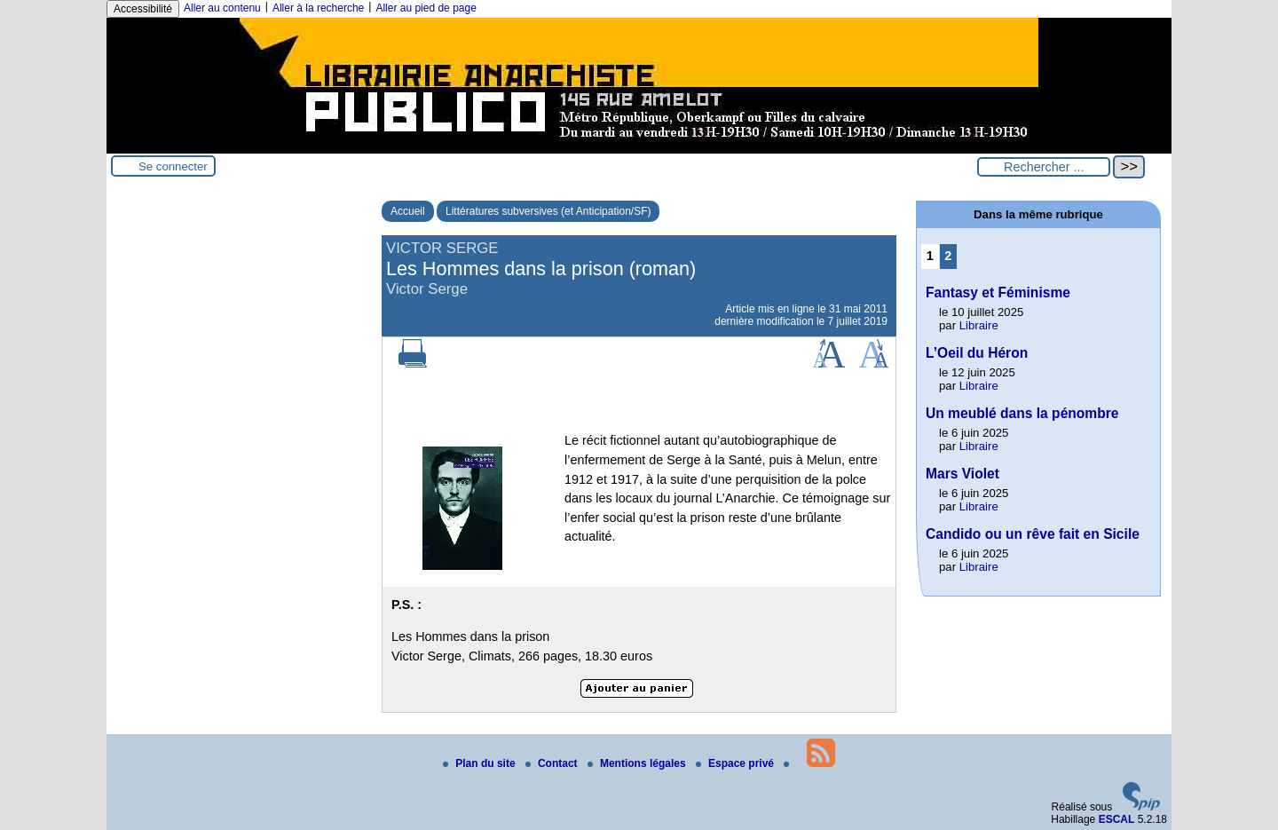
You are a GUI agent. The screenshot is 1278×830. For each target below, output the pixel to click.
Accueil (407, 211)
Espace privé (736, 763)
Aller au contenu (222, 8)
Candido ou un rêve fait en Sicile (1033, 533)
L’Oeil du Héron (977, 352)
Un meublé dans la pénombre (1022, 413)
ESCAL (1117, 819)
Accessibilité (143, 9)
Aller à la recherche (318, 8)
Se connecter (173, 166)
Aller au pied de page (425, 8)
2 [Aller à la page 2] (947, 256)
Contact (552, 763)
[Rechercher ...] (1043, 167)
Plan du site (480, 763)
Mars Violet (962, 473)
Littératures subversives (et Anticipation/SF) (548, 211)
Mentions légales (638, 763)
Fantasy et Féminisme (998, 292)
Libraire (978, 325)
